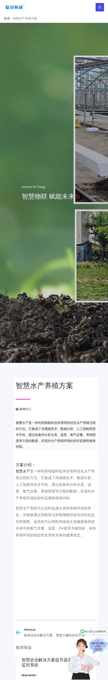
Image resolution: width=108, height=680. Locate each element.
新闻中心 (25, 409)
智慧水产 (23, 471)
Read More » (29, 675)
